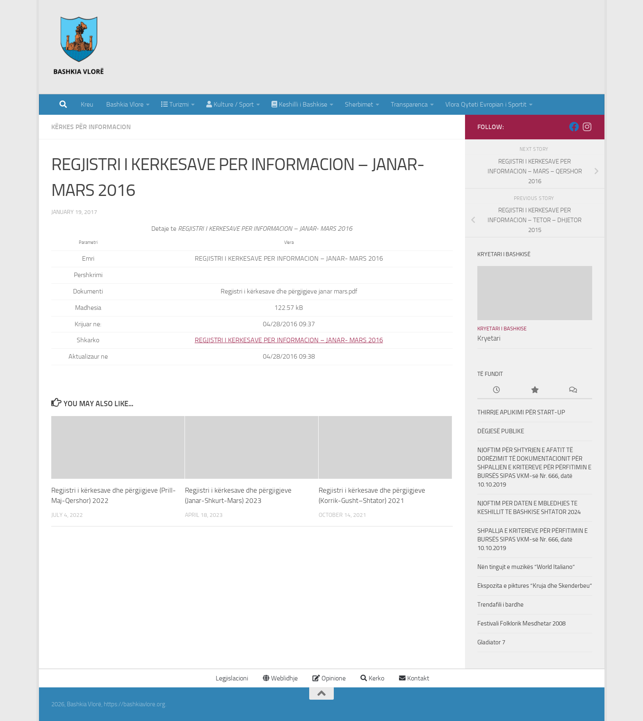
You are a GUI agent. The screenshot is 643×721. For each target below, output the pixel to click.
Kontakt (414, 678)
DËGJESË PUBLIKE (500, 431)
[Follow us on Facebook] (574, 127)
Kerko (372, 678)
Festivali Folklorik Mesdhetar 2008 (521, 623)
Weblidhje (280, 678)
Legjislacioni (231, 678)
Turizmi (175, 104)
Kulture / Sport (230, 104)
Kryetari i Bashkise (502, 328)
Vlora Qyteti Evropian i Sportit (486, 104)
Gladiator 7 (491, 642)
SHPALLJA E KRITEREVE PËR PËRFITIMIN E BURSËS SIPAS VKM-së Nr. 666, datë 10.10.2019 (532, 539)
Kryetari (489, 338)
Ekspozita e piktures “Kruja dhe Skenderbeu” (534, 585)
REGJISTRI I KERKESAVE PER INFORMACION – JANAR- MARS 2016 (289, 340)
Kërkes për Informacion (91, 127)
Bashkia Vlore (124, 104)
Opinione (329, 678)
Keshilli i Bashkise (299, 104)
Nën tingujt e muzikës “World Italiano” (526, 567)
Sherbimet (359, 104)
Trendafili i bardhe (500, 604)
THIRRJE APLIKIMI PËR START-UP (521, 412)
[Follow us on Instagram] (587, 127)
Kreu (87, 104)
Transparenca (409, 104)
